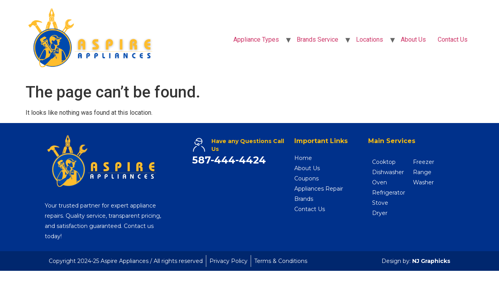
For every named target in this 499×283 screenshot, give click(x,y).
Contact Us (453, 39)
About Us (413, 39)
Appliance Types (256, 39)
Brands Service (317, 39)
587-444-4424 (229, 160)
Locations (369, 39)
